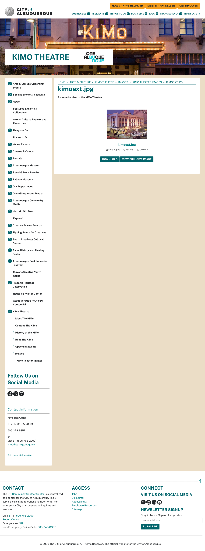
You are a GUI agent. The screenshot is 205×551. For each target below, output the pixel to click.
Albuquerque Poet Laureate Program (30, 263)
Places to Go (20, 137)
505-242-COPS (47, 527)
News (16, 101)
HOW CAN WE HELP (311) (127, 5)
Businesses (81, 13)
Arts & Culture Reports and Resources (29, 121)
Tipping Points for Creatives (29, 232)
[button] (190, 14)
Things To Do (120, 13)
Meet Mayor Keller (161, 5)
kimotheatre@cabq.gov (21, 444)
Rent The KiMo (24, 339)
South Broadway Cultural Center (28, 241)
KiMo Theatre (104, 82)
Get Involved (188, 5)
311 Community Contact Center (26, 494)
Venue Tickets (21, 144)
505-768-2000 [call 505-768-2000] (25, 515)
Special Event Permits (26, 172)
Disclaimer (78, 497)
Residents (100, 13)
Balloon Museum (23, 179)
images (123, 82)
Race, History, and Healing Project (28, 252)
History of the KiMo (27, 332)
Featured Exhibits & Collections (25, 110)
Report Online (11, 519)
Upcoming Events (25, 346)
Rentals (17, 158)
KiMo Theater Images (147, 82)
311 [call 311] (10, 515)
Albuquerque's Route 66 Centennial (28, 302)
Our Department (23, 186)
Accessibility (79, 501)
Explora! (18, 218)
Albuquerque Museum (26, 165)
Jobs (153, 13)
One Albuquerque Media (27, 193)
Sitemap (77, 509)
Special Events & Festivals (29, 94)
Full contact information (19, 455)
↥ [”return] (200, 481)
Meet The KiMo (24, 318)
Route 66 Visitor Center (27, 293)
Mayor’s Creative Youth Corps (27, 273)
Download (110, 159)
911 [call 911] (21, 523)
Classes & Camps (23, 151)
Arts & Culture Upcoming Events (28, 85)
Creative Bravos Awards (27, 225)
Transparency (171, 13)
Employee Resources (84, 505)
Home (61, 82)
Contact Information (22, 409)
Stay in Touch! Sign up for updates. (161, 515)
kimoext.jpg (127, 145)
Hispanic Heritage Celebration (23, 284)
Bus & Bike (139, 13)
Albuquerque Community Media (28, 202)
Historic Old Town (23, 211)
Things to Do (20, 130)
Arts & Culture (80, 82)
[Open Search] (199, 14)
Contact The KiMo (26, 325)
